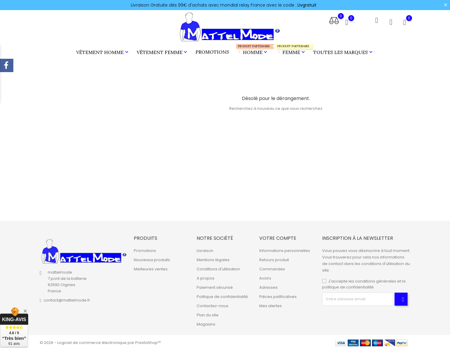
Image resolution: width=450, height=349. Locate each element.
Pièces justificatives (278, 295)
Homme (252, 49)
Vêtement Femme (162, 51)
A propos (205, 277)
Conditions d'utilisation (218, 268)
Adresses (268, 286)
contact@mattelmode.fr (67, 299)
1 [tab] (125, 145)
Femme (291, 49)
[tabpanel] (86, 151)
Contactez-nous (212, 304)
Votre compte (277, 237)
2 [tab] (125, 156)
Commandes (272, 268)
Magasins (206, 323)
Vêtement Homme (103, 51)
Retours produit (274, 258)
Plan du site (208, 314)
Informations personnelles (284, 249)
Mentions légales (213, 258)
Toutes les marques (343, 51)
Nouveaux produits (152, 258)
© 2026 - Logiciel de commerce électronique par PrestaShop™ (100, 341)
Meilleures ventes (151, 268)
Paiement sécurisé (215, 286)
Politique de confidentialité (222, 295)
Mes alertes (270, 304)
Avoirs (265, 277)
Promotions (212, 51)
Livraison (205, 249)
